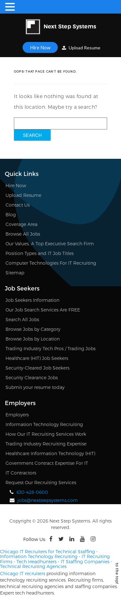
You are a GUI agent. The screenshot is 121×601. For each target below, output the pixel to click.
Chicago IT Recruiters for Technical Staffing (47, 551)
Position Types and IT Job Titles (39, 253)
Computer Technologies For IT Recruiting (50, 263)
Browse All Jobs (22, 234)
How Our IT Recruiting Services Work (45, 434)
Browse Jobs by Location (32, 338)
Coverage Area (21, 224)
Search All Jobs (22, 319)
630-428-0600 (32, 492)
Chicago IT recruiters (22, 573)
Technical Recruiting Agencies (33, 566)
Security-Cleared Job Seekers (37, 368)
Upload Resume (81, 47)
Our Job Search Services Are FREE (42, 309)
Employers (17, 414)
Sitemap (14, 272)
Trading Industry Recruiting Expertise (45, 443)
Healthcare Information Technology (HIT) (50, 453)
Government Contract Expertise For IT (46, 463)
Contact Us (17, 205)
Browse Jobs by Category (32, 329)
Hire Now (40, 47)
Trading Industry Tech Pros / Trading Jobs (50, 348)
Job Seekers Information (32, 300)
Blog (10, 214)
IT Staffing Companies (85, 561)
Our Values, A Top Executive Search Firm (49, 243)
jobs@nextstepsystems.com (47, 500)
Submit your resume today (35, 387)
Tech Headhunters (36, 561)
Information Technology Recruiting (44, 424)
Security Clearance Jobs (31, 377)
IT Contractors (20, 472)
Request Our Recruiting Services (40, 482)
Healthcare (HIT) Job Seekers (36, 358)
